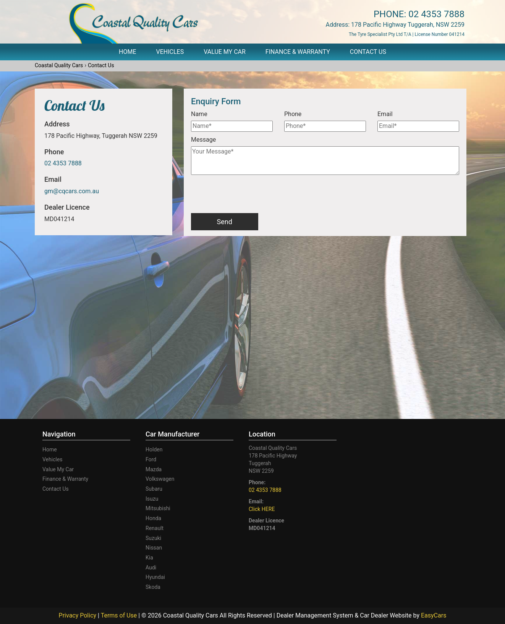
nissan (154, 548)
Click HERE (262, 509)
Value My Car (225, 51)
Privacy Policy (78, 615)
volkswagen (160, 479)
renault (154, 528)
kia (149, 557)
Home (127, 51)
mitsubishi (158, 508)
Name (199, 114)
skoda (153, 587)
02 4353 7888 (436, 14)
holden (154, 449)
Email (385, 114)
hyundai (155, 577)
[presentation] (249, 194)
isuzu (152, 499)
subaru (154, 489)
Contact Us (368, 51)
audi (151, 567)
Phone (292, 114)
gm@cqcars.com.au (71, 191)
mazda (154, 469)
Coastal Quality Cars (59, 65)
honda (153, 518)
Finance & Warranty (297, 51)
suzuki (153, 538)
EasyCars (433, 615)
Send (224, 222)
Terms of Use (120, 615)
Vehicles (170, 51)
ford (151, 459)
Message (203, 139)
